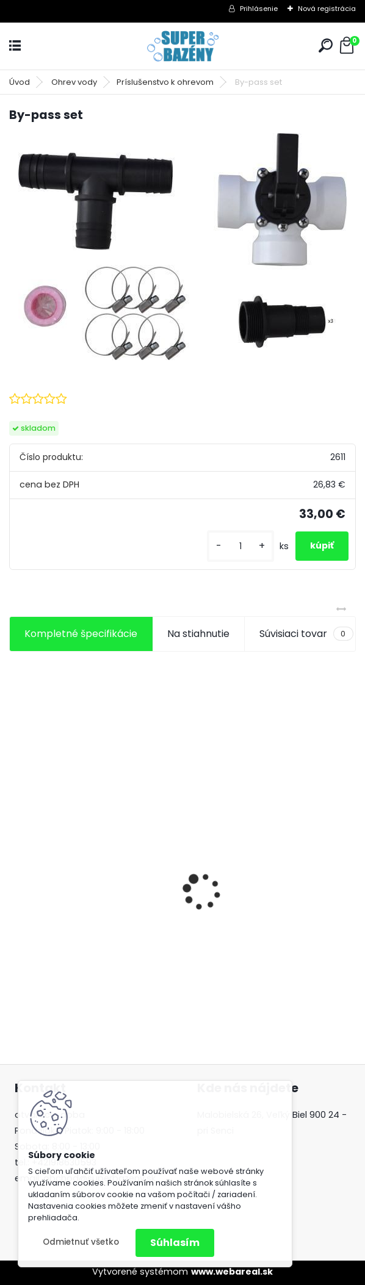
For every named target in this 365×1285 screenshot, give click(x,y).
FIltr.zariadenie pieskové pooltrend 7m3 (252, 897)
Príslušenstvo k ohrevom (165, 82)
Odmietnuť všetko (81, 1242)
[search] (326, 45)
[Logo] (182, 46)
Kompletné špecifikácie (80, 634)
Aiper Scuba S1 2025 (65, 902)
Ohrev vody (74, 82)
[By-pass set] (182, 246)
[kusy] (240, 546)
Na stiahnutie (198, 634)
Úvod (19, 82)
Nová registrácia (327, 8)
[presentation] (16, 870)
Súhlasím (175, 1243)
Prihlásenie (259, 8)
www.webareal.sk (232, 1271)
